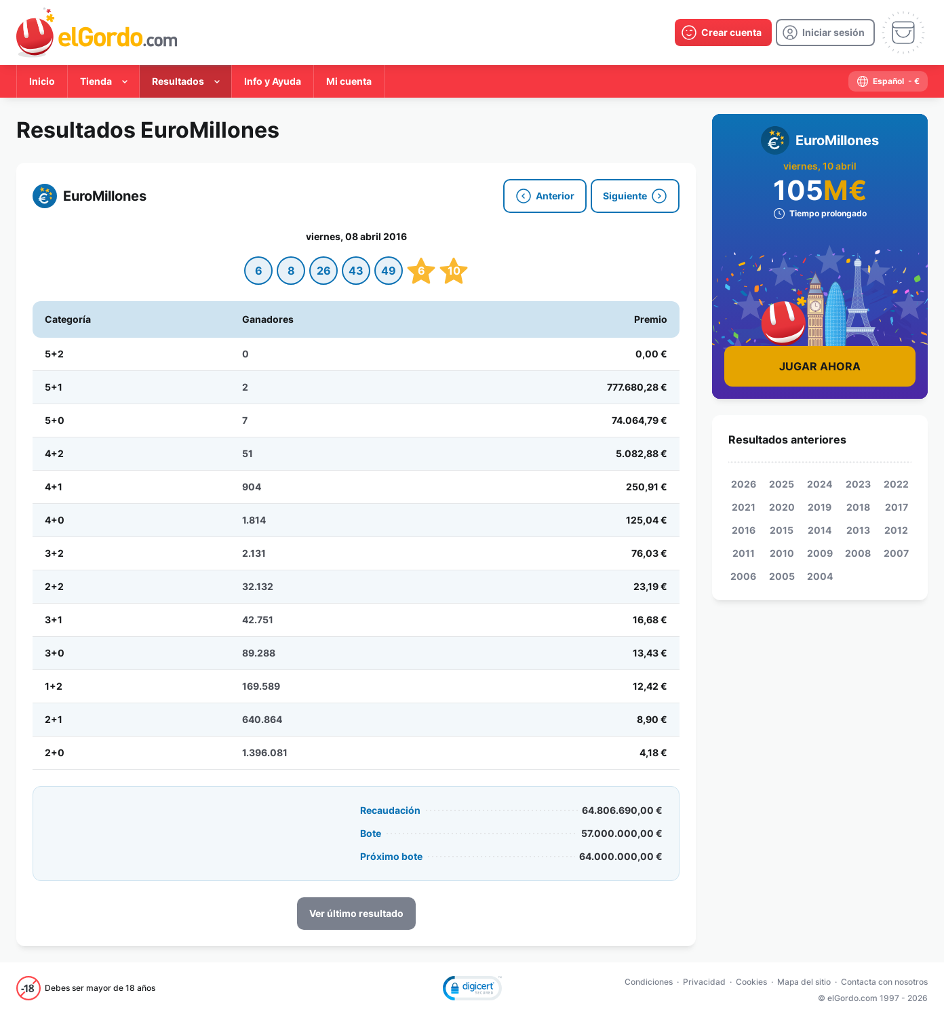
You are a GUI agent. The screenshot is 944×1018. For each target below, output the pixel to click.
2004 (820, 576)
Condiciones (649, 982)
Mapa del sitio (804, 982)
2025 (781, 484)
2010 (782, 553)
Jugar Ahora (820, 366)
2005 (782, 576)
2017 (896, 507)
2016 (743, 530)
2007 (896, 553)
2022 (896, 484)
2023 (858, 484)
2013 (858, 530)
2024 (819, 484)
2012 (896, 530)
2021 (743, 507)
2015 (781, 530)
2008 (858, 553)
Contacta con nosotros (884, 982)
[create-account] (723, 32)
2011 (743, 553)
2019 (819, 507)
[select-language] (888, 81)
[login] (825, 32)
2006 (743, 576)
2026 (743, 484)
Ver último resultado (356, 913)
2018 (858, 507)
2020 (782, 507)
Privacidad (704, 982)
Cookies (751, 982)
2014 (819, 530)
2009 (820, 553)
